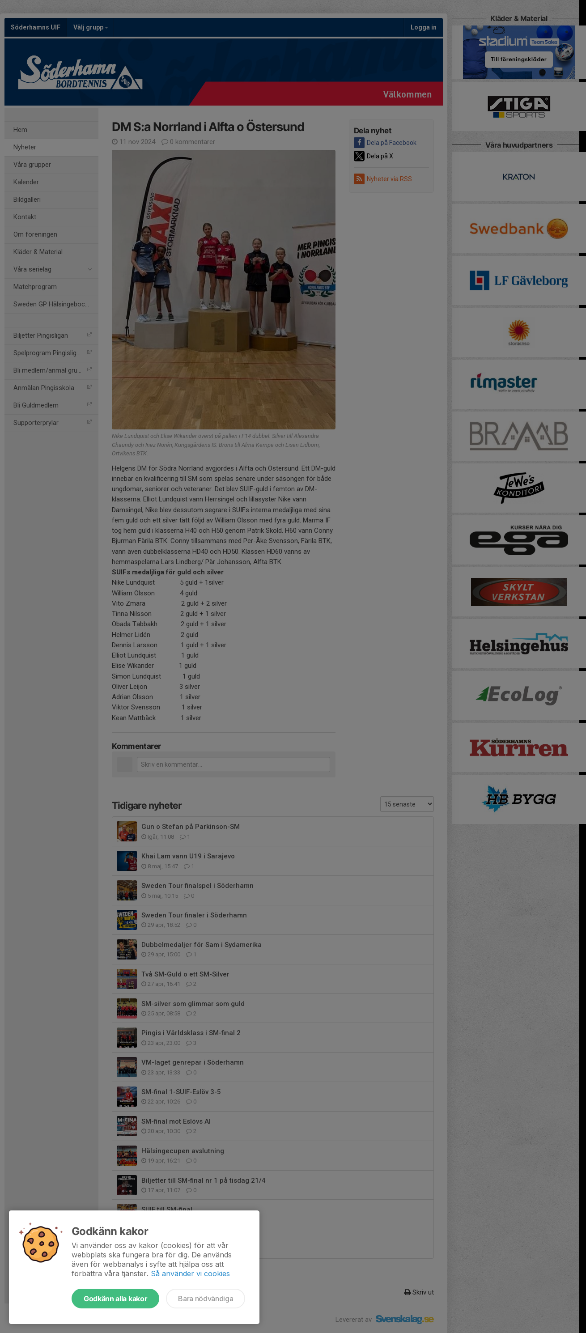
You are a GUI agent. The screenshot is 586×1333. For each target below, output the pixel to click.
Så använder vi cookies (190, 1273)
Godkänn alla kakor (115, 1298)
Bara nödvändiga (205, 1298)
